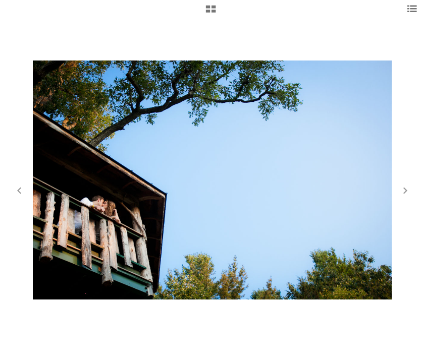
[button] (211, 13)
